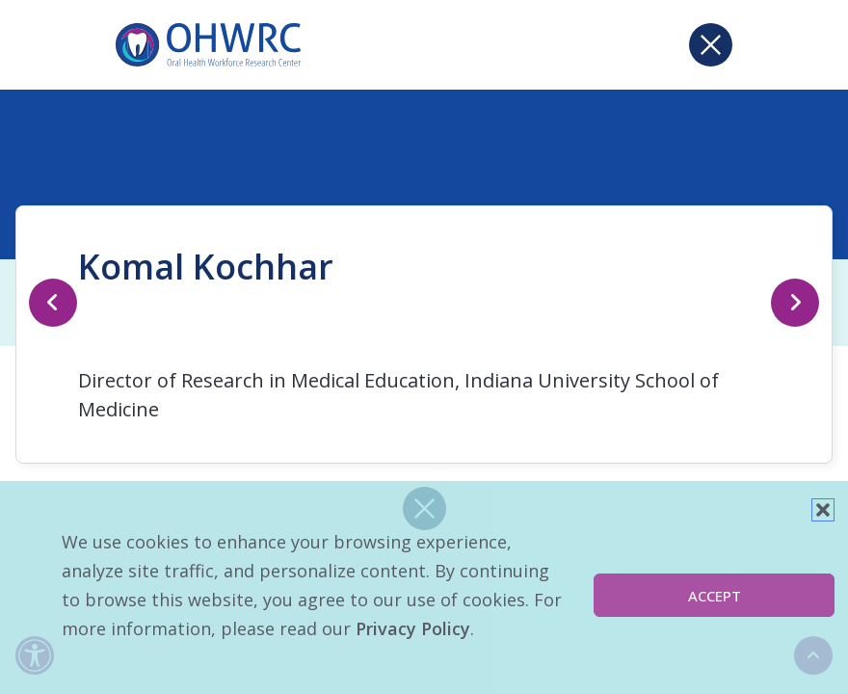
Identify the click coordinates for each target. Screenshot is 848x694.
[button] (823, 510)
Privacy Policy (413, 628)
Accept (714, 595)
